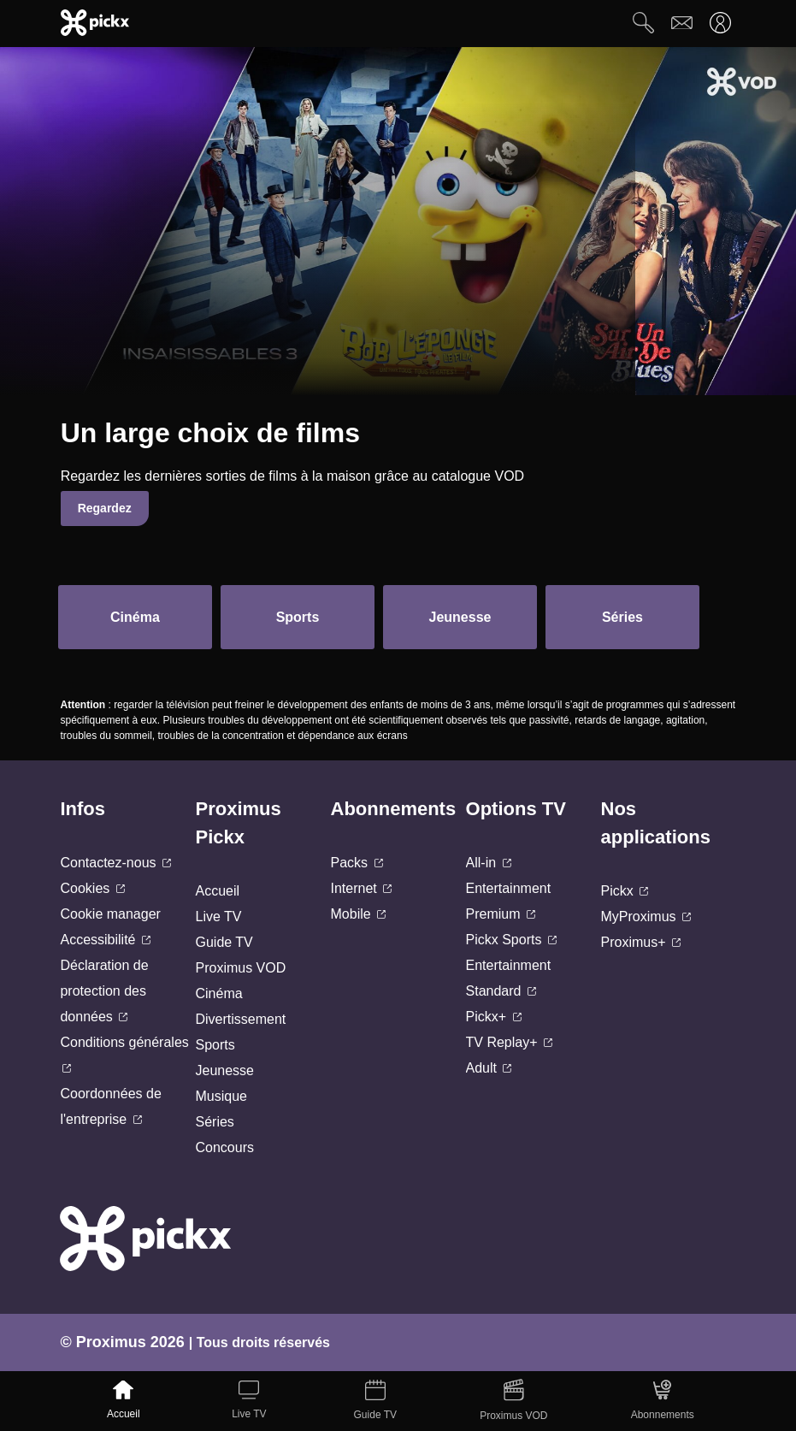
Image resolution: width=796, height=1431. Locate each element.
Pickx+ (494, 1016)
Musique (220, 1096)
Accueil (217, 891)
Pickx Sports (511, 939)
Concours (224, 1147)
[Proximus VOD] (514, 1401)
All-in (488, 862)
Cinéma (218, 993)
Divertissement (240, 1019)
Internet (361, 888)
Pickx (625, 891)
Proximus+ (641, 942)
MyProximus (646, 916)
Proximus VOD (240, 968)
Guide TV (223, 942)
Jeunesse (224, 1070)
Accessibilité (105, 939)
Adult (489, 1068)
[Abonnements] (662, 1401)
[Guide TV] (375, 1401)
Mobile (358, 914)
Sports (214, 1045)
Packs (357, 862)
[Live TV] (249, 1401)
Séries (214, 1122)
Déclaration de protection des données (104, 991)
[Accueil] (123, 1401)
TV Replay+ (509, 1042)
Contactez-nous (115, 862)
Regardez (105, 508)
